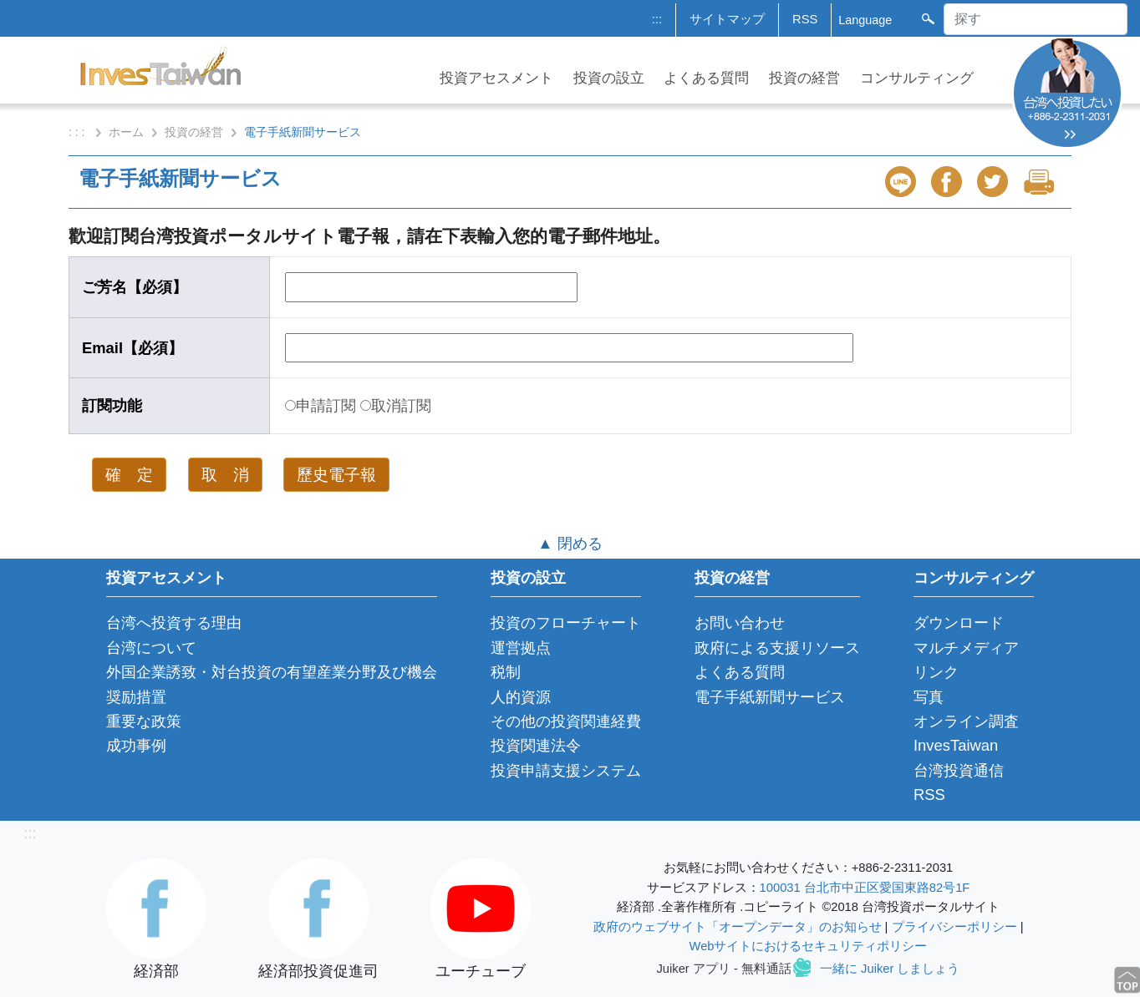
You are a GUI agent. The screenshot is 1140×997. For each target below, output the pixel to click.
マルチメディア (966, 647)
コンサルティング (917, 78)
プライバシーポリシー (954, 927)
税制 (506, 672)
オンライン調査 (966, 721)
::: (657, 19)
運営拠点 (521, 647)
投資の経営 (804, 78)
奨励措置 (136, 697)
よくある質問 (706, 78)
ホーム (126, 132)
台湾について (151, 647)
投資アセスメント (496, 78)
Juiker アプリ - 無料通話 (724, 968)
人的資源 (521, 697)
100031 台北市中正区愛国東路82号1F (865, 887)
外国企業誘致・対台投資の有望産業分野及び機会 (271, 672)
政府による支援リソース (777, 647)
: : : (78, 132)
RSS (804, 19)
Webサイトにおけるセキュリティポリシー (809, 946)
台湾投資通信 (959, 770)
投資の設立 (608, 78)
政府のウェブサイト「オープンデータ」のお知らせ (737, 927)
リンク (936, 672)
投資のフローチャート (566, 622)
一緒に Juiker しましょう (889, 968)
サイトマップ (727, 19)
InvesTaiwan (956, 745)
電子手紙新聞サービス (770, 697)
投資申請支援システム (566, 770)
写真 (929, 697)
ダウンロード (959, 622)
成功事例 (136, 745)
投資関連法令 (536, 745)
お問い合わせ (740, 622)
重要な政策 (143, 721)
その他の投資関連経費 (566, 721)
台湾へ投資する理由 (174, 622)
